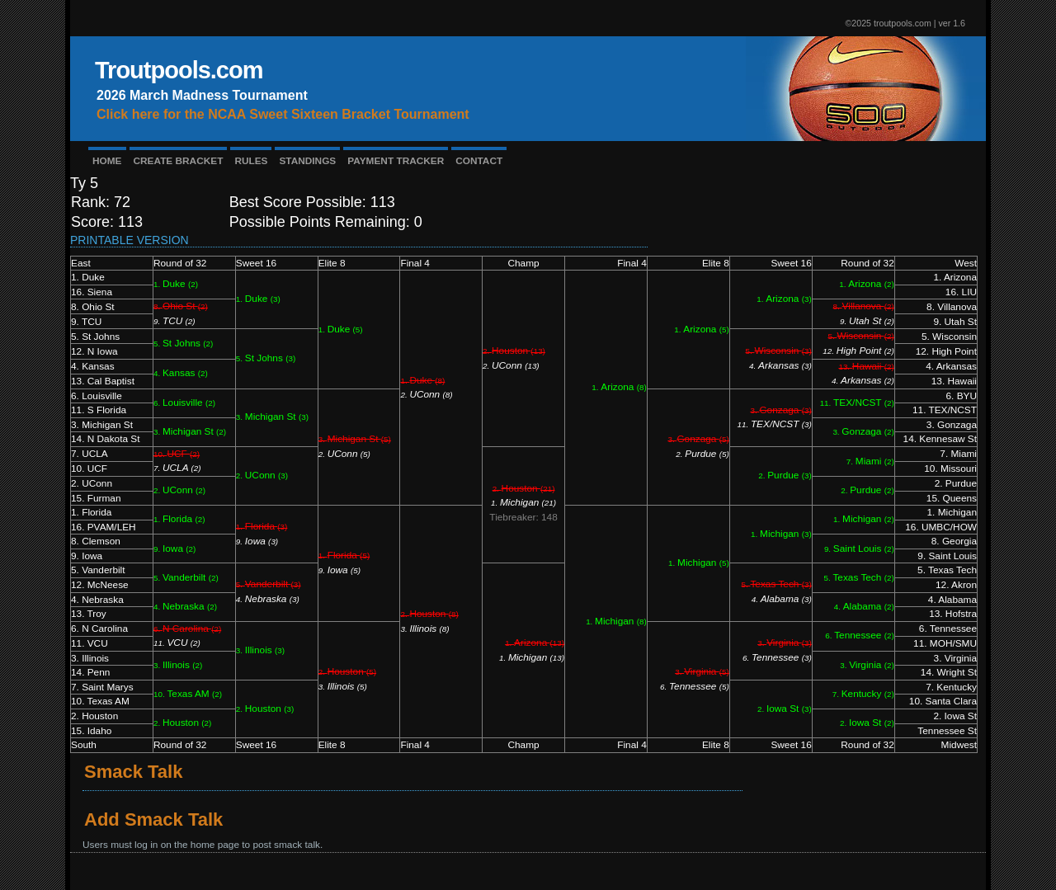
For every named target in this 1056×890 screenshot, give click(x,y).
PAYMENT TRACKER (395, 161)
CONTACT (478, 161)
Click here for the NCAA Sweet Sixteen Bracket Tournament (283, 114)
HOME (107, 161)
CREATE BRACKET (179, 161)
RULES (250, 161)
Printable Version (129, 240)
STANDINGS (307, 161)
